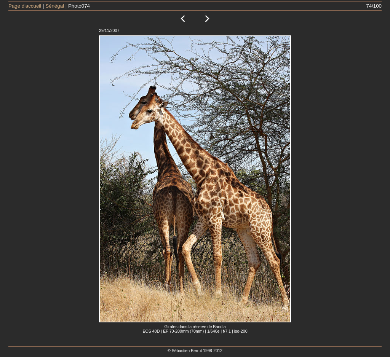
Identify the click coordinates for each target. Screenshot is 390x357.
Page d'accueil (24, 6)
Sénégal (54, 6)
